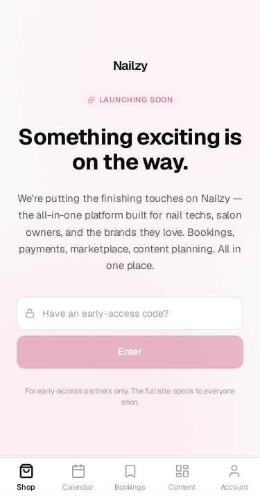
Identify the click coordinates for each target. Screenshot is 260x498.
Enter (130, 351)
